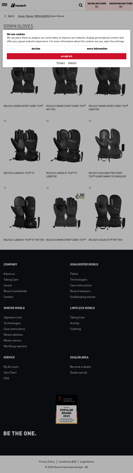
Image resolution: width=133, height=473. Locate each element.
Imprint (72, 62)
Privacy (61, 62)
